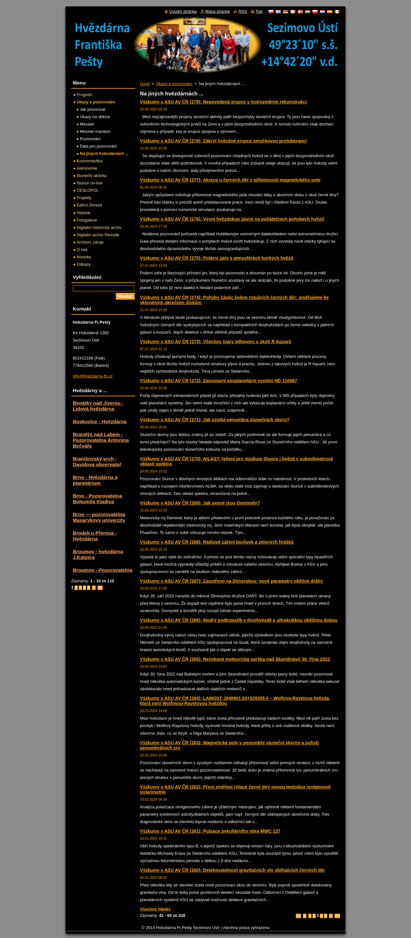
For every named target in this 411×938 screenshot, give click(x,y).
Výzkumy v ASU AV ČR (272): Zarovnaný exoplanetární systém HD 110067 (218, 380)
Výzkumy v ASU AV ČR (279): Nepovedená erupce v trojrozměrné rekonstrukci (223, 101)
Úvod (145, 83)
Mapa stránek (217, 11)
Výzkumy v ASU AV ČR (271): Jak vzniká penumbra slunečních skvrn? (214, 419)
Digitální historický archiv (99, 227)
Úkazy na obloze (95, 116)
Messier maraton (95, 131)
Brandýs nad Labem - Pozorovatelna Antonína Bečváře (101, 440)
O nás (82, 249)
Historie (84, 212)
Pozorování (90, 138)
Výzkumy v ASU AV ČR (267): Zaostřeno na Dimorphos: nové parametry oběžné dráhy (231, 581)
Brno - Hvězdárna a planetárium (95, 480)
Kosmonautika (90, 160)
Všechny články (155, 909)
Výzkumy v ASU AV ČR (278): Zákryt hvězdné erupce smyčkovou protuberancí (223, 140)
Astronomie (87, 168)
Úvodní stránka (183, 11)
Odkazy (84, 264)
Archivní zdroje (90, 242)
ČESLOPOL (88, 190)
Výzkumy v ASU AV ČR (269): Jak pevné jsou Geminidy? (200, 502)
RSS (243, 11)
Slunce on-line (90, 183)
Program (84, 94)
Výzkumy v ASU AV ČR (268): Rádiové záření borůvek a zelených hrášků (217, 542)
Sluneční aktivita (92, 175)
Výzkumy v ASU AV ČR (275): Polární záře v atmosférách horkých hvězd (216, 258)
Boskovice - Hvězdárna (100, 421)
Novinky (84, 257)
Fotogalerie (87, 220)
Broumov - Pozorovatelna (102, 570)
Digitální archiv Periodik (98, 234)
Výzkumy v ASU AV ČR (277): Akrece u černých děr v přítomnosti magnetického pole (230, 179)
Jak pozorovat (93, 109)
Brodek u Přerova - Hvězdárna (95, 535)
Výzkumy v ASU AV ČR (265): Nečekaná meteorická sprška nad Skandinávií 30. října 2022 (235, 659)
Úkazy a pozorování (174, 83)
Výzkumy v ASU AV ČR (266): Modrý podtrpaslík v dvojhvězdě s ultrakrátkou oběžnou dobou (238, 620)
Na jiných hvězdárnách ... (104, 153)
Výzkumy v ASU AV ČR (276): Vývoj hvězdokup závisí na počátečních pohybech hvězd (232, 219)
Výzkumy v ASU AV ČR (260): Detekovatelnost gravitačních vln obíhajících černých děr (232, 870)
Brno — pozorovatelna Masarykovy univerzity (99, 517)
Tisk (259, 11)
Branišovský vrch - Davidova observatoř (97, 461)
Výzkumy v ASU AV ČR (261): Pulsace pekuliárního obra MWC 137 (210, 831)
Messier (87, 124)
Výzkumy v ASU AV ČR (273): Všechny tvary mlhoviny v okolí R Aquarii (215, 341)
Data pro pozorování (98, 146)
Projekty (84, 197)
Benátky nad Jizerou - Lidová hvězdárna (98, 405)
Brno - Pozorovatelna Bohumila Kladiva (97, 498)
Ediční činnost (89, 205)
